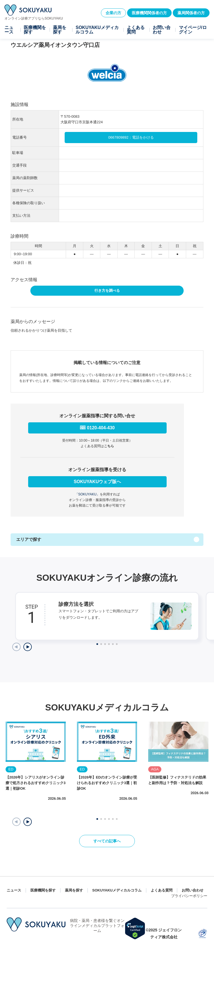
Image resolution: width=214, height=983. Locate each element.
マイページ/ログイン (193, 29)
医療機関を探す (35, 29)
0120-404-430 (101, 427)
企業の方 (113, 13)
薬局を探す (59, 29)
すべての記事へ (107, 841)
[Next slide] (27, 647)
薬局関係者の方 (191, 13)
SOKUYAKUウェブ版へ (97, 481)
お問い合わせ (162, 29)
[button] (27, 822)
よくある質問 (136, 29)
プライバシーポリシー (189, 896)
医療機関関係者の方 (149, 13)
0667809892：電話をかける (131, 137)
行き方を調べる (107, 290)
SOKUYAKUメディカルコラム (97, 29)
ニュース (8, 29)
